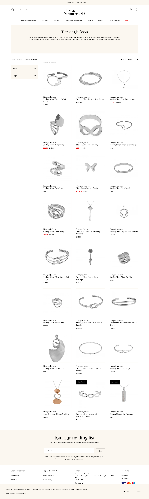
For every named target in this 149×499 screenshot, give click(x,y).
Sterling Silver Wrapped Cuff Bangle (57, 84)
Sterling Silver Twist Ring (57, 171)
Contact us (15, 475)
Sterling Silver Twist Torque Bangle (124, 128)
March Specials (114, 20)
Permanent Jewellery (28, 20)
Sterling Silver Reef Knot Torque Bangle (90, 307)
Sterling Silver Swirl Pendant (57, 351)
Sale (126, 20)
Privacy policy (81, 456)
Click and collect (48, 475)
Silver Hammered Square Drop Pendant (90, 216)
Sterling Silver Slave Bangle (124, 171)
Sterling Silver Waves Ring (57, 306)
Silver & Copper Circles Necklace (57, 397)
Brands (100, 20)
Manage (126, 492)
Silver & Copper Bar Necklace (124, 397)
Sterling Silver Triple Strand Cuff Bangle (57, 262)
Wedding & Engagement (74, 20)
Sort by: (129, 59)
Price (24, 68)
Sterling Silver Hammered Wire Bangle (90, 353)
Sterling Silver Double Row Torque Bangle (124, 307)
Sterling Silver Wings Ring (57, 128)
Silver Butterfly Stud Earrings (90, 171)
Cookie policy (47, 480)
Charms (90, 20)
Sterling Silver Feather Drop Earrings (90, 262)
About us (14, 480)
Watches (57, 20)
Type (24, 75)
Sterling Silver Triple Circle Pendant (124, 215)
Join (100, 451)
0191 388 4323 (79, 480)
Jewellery (45, 20)
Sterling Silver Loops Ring (57, 215)
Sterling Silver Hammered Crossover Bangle (90, 398)
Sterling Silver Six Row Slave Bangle (90, 82)
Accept (138, 492)
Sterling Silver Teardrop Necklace (124, 82)
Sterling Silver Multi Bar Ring (124, 260)
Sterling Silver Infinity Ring (90, 128)
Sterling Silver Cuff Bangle (124, 351)
